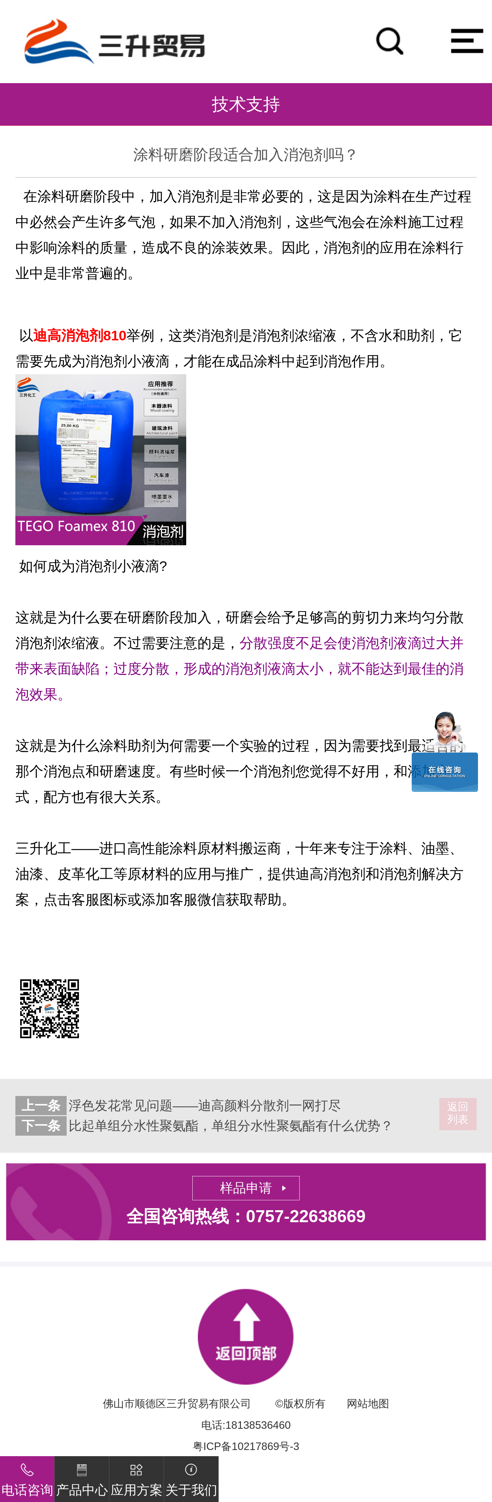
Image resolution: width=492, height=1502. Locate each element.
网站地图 (368, 1404)
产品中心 (82, 1476)
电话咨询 (27, 1476)
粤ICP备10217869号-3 (246, 1446)
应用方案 (137, 1476)
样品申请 (246, 1188)
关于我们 (191, 1476)
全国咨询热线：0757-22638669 (246, 1216)
